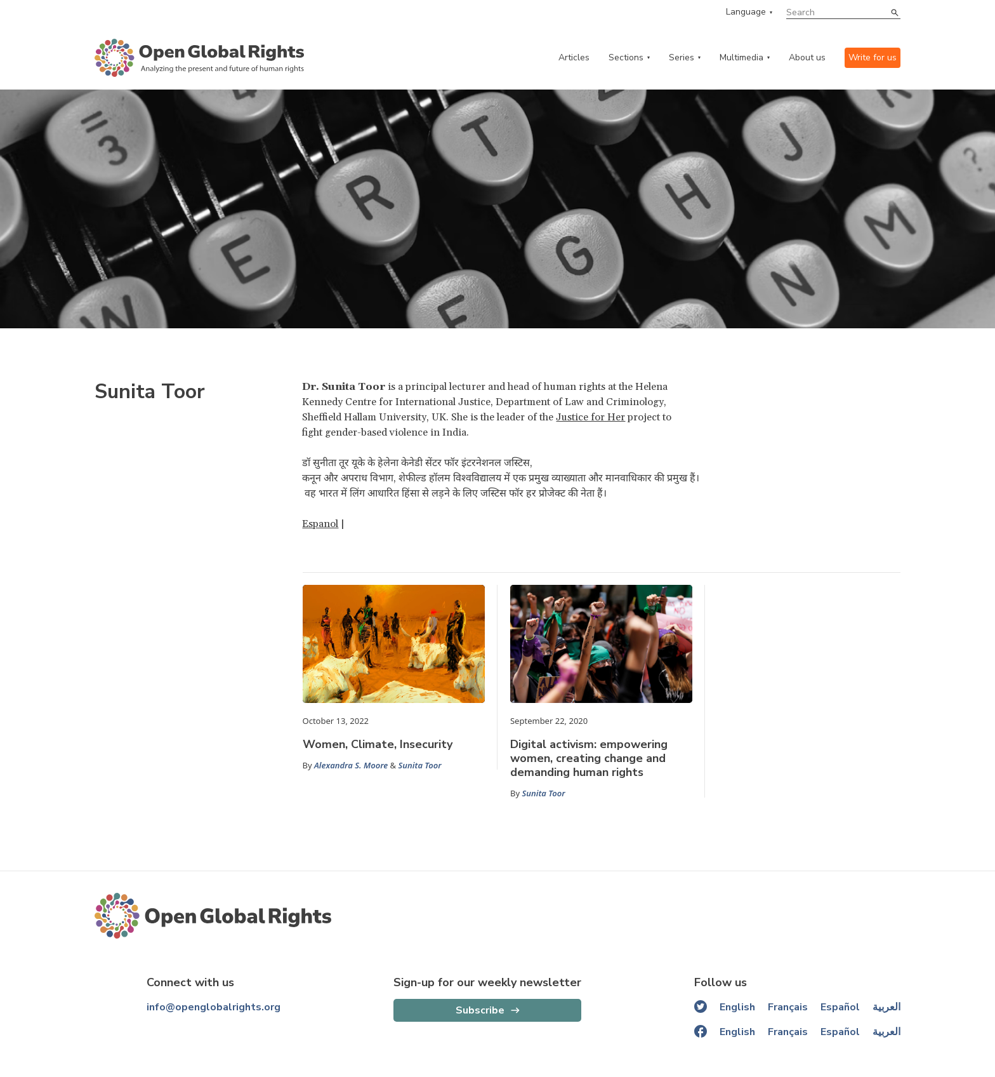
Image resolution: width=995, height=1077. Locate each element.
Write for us (872, 57)
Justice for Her (590, 417)
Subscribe (480, 1010)
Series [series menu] (681, 57)
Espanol (320, 524)
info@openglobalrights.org (213, 1007)
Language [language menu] (746, 12)
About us (807, 57)
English (737, 1007)
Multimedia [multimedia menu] (741, 57)
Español (840, 1007)
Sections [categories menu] (626, 57)
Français (788, 1007)
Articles (574, 57)
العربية (886, 1007)
